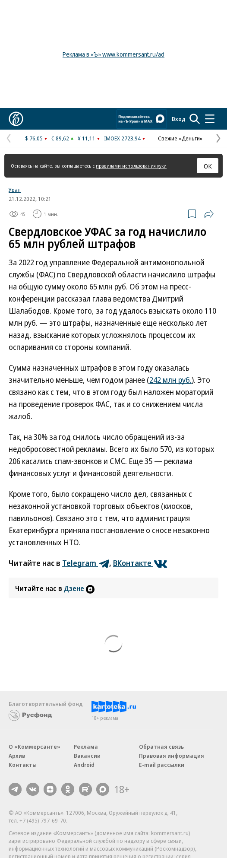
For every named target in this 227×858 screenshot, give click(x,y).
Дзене (79, 588)
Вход (179, 119)
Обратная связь (161, 746)
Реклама (86, 746)
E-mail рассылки (161, 765)
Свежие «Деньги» (180, 138)
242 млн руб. (170, 380)
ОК (208, 166)
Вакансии (87, 755)
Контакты (23, 765)
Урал (15, 190)
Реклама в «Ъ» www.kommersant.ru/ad (113, 54)
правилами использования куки (131, 165)
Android (84, 765)
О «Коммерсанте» (34, 746)
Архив (17, 755)
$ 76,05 (34, 138)
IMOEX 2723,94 (122, 138)
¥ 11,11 (86, 138)
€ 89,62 (60, 138)
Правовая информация (171, 755)
